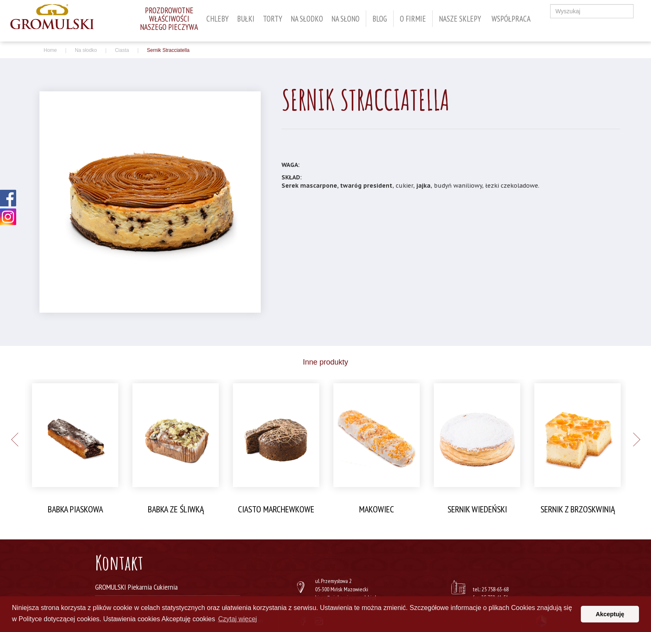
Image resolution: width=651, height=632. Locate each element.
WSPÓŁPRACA (511, 19)
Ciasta (122, 50)
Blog (379, 19)
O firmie (413, 19)
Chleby (217, 19)
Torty (272, 19)
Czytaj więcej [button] (237, 618)
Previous (14, 439)
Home (50, 50)
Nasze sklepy (460, 19)
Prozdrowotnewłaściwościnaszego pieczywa (169, 18)
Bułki (246, 19)
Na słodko (307, 19)
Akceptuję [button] (610, 614)
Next (636, 439)
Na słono (345, 19)
